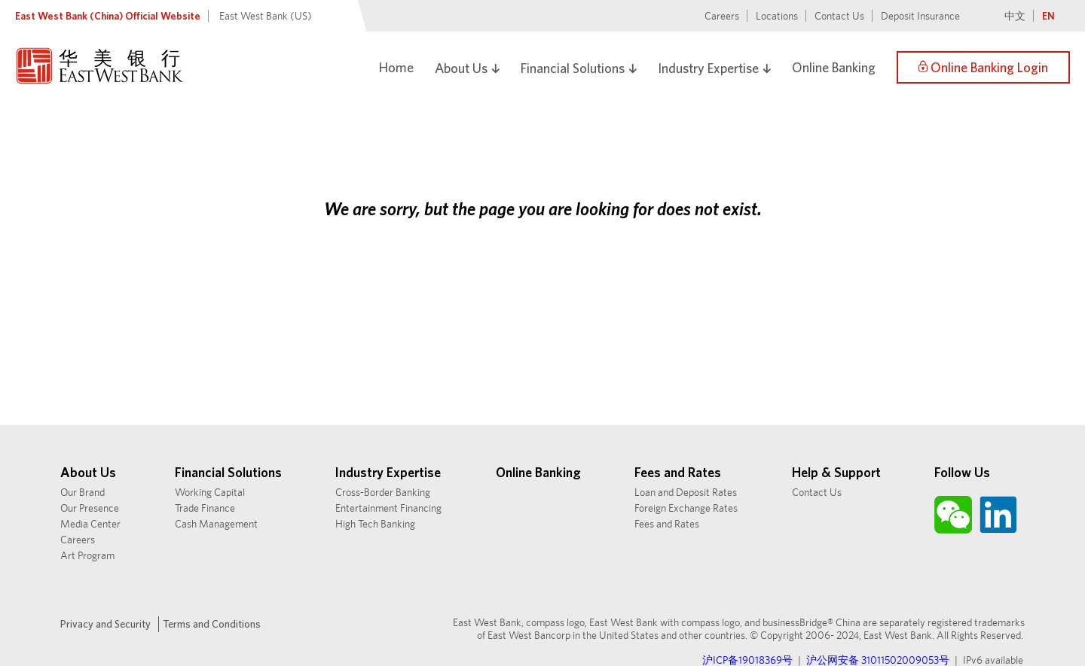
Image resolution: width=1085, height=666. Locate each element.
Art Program (87, 555)
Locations (777, 16)
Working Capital (210, 492)
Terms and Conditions (212, 624)
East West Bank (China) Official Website (107, 16)
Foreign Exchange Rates (686, 508)
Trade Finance (205, 508)
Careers (721, 16)
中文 (1014, 16)
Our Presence (89, 508)
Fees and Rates (666, 524)
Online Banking (834, 67)
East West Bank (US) (265, 16)
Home (396, 67)
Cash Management (216, 524)
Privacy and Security (105, 624)
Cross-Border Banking (382, 492)
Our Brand (82, 492)
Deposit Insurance (920, 16)
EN (1048, 16)
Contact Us (839, 16)
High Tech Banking (375, 524)
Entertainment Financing (388, 508)
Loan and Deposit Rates (685, 492)
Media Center (90, 524)
